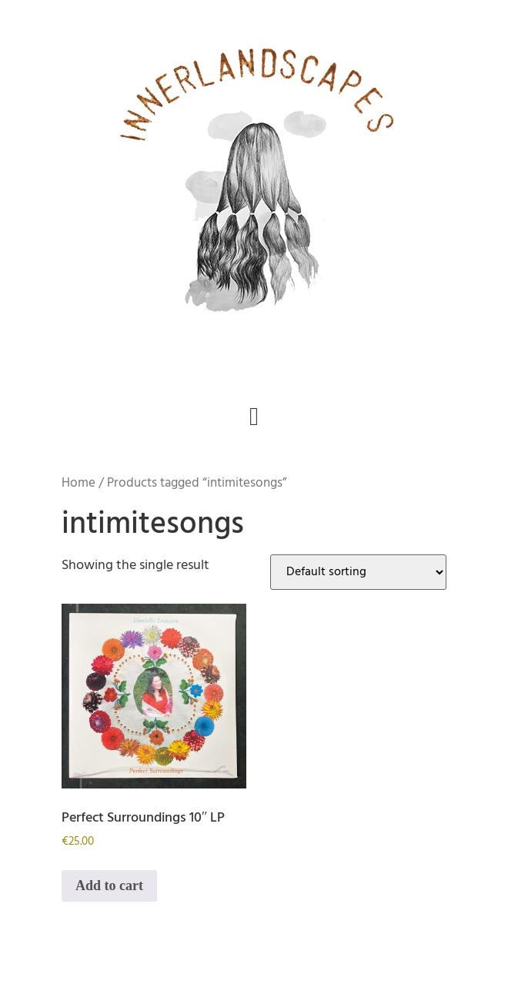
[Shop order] (358, 572)
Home (78, 483)
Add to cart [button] (109, 885)
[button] (254, 417)
